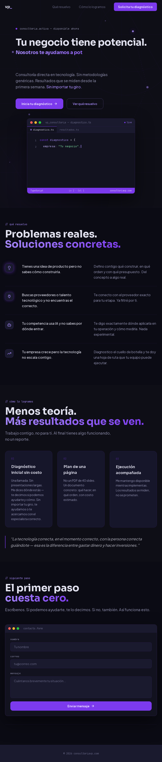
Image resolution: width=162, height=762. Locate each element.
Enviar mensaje (83, 706)
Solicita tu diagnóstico (135, 7)
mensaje (18, 673)
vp (8, 6)
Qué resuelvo (61, 7)
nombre (17, 639)
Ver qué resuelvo (85, 104)
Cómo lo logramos (92, 7)
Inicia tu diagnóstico (39, 104)
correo (17, 656)
